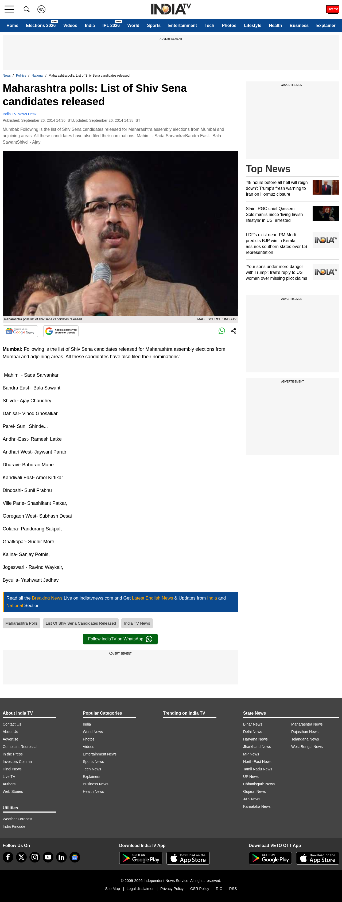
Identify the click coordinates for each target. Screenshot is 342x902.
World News (93, 732)
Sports (154, 25)
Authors (9, 784)
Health (275, 25)
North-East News (257, 761)
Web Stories (13, 791)
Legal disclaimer (140, 889)
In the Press (13, 754)
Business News (95, 784)
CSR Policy (199, 889)
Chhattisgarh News (259, 784)
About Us (10, 732)
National (37, 75)
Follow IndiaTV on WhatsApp (120, 639)
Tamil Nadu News (257, 769)
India (90, 25)
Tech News (92, 769)
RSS (233, 889)
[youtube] (48, 857)
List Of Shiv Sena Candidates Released (81, 623)
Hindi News (12, 769)
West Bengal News (307, 747)
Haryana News (255, 739)
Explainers (91, 776)
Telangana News (305, 739)
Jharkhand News (257, 747)
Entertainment (182, 25)
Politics (21, 75)
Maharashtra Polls (21, 623)
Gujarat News (254, 791)
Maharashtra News (307, 724)
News (7, 75)
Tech (209, 25)
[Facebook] (8, 857)
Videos (70, 25)
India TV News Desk (20, 114)
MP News (251, 754)
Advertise (10, 739)
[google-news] (74, 857)
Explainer (326, 25)
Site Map (112, 889)
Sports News (93, 761)
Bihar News (252, 724)
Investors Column (17, 761)
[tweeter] (21, 857)
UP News (251, 776)
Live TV (9, 776)
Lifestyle (252, 25)
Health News (93, 791)
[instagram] (34, 857)
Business (299, 25)
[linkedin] (61, 857)
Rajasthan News (304, 732)
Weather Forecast (17, 819)
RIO (219, 889)
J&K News (252, 799)
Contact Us (12, 724)
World (133, 25)
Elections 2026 (41, 25)
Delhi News (252, 732)
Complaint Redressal (20, 747)
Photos (229, 25)
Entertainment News (99, 754)
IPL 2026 (111, 25)
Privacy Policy (172, 889)
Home (12, 25)
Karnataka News (257, 806)
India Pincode (14, 826)
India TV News (137, 623)
